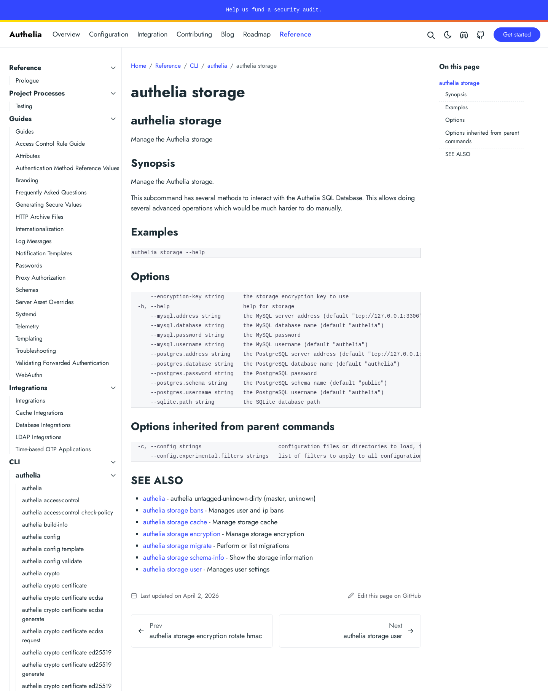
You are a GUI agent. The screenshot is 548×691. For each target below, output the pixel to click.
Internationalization (40, 228)
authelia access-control (51, 500)
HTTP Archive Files (39, 216)
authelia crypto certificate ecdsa (63, 597)
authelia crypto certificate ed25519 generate (67, 669)
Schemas (27, 289)
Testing (24, 106)
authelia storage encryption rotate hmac (206, 636)
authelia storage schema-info (183, 557)
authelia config (41, 536)
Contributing (194, 34)
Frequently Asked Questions (51, 192)
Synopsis (456, 94)
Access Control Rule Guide (50, 143)
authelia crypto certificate (54, 585)
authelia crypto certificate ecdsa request (63, 636)
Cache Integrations (39, 412)
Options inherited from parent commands (482, 137)
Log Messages (33, 241)
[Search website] (431, 34)
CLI (14, 462)
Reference (295, 34)
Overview (66, 34)
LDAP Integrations (38, 437)
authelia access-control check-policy (67, 512)
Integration (152, 34)
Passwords (29, 265)
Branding (27, 180)
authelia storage (459, 83)
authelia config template (53, 549)
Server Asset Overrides (44, 302)
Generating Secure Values (48, 204)
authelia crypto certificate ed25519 (67, 652)
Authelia (25, 34)
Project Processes (37, 93)
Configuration (108, 34)
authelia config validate (52, 561)
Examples (456, 107)
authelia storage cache (175, 522)
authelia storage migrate (177, 546)
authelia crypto (41, 573)
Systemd (26, 314)
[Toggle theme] (447, 34)
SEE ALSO (457, 154)
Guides (20, 119)
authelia (28, 475)
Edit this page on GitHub (384, 595)
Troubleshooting (36, 350)
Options (455, 120)
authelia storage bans (173, 510)
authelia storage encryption (181, 534)
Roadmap (257, 34)
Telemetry (27, 326)
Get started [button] (517, 34)
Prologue (27, 80)
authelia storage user (172, 569)
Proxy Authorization (40, 277)
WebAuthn (29, 375)
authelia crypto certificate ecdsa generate (63, 614)
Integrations (28, 388)
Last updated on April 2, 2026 (175, 595)
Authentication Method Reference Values (67, 168)
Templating (29, 338)
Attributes (28, 155)
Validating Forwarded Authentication (62, 362)
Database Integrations (43, 424)
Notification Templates (44, 253)
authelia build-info (45, 524)
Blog (227, 34)
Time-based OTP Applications (53, 449)
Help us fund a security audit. (274, 10)
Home (138, 65)
